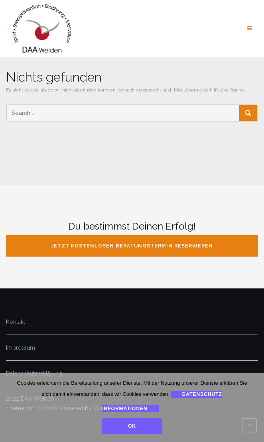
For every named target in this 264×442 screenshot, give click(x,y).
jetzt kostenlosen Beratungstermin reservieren (132, 246)
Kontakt (15, 322)
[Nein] (254, 408)
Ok (132, 426)
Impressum (20, 348)
